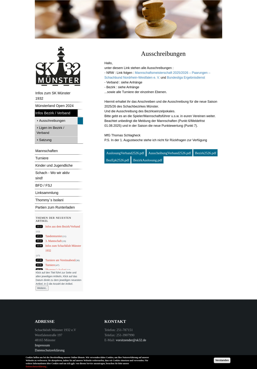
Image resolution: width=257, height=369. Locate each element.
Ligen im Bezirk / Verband (50, 130)
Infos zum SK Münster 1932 (52, 95)
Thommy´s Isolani (49, 200)
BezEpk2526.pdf (117, 160)
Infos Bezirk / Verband (52, 113)
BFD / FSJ (43, 185)
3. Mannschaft (53, 240)
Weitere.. (42, 288)
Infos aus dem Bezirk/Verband (62, 226)
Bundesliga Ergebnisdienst (186, 77)
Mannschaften (46, 151)
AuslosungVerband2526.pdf (125, 153)
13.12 (39, 226)
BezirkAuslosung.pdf (147, 160)
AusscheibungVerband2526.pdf (169, 153)
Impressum (42, 345)
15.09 (39, 246)
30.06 (39, 265)
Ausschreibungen (52, 120)
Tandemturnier (53, 236)
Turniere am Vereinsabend (60, 260)
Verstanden (222, 361)
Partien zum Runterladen (55, 207)
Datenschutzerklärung (50, 350)
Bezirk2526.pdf (205, 153)
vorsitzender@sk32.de (131, 340)
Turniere (42, 158)
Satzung (45, 140)
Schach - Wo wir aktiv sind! (52, 175)
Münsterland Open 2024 (54, 106)
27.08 (39, 260)
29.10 (39, 241)
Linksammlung (46, 193)
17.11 (39, 236)
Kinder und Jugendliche (54, 165)
